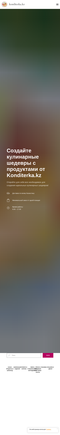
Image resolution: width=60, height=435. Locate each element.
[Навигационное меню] (57, 2)
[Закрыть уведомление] (57, 428)
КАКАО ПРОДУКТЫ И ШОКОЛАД (10, 371)
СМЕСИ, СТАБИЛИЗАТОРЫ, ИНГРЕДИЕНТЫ (32, 371)
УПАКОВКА (44, 369)
